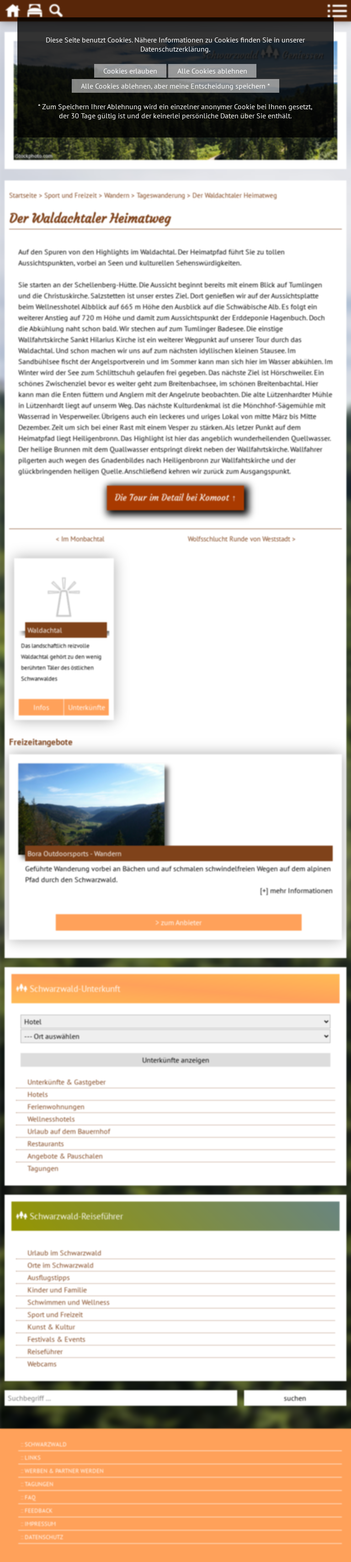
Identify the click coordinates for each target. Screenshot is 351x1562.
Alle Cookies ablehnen (212, 70)
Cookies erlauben (130, 70)
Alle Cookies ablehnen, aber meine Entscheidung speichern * (175, 85)
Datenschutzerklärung (174, 48)
